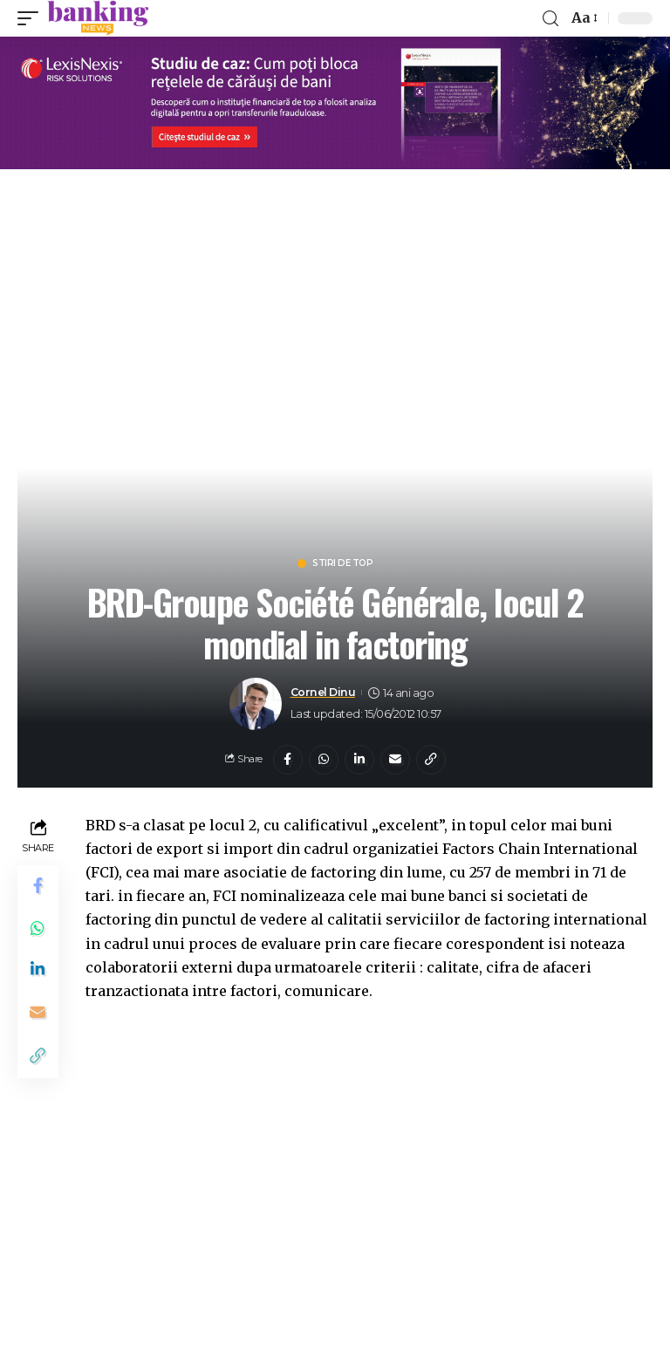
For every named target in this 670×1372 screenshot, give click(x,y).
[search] (550, 18)
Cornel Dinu (324, 693)
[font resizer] (583, 18)
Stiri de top (342, 563)
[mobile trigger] (32, 18)
